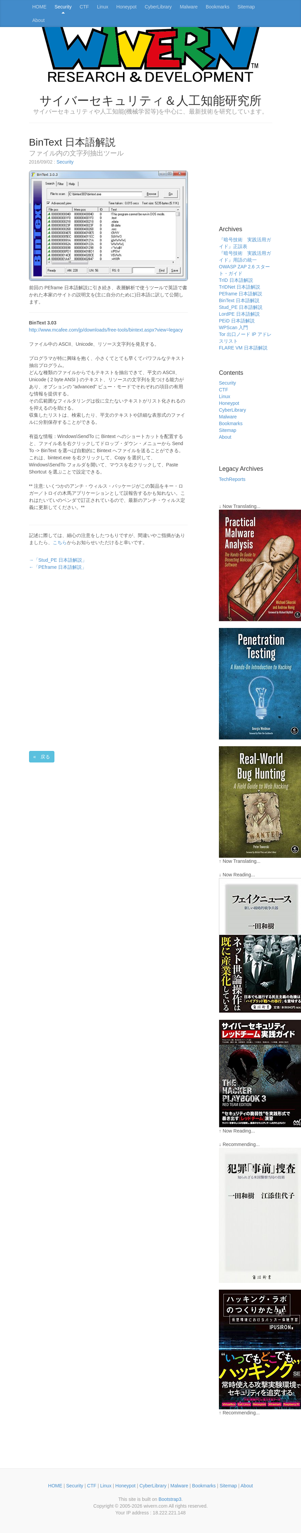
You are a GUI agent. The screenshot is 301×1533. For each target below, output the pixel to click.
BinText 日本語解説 (239, 300)
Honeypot (126, 6)
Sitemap (246, 6)
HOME (39, 6)
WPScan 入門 (233, 327)
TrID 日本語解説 (236, 280)
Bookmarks (217, 6)
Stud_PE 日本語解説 (240, 307)
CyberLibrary (158, 6)
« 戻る (41, 756)
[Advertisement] (71, 620)
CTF (84, 6)
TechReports (232, 479)
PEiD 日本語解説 (237, 320)
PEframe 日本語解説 (240, 293)
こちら (60, 542)
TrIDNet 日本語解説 (239, 287)
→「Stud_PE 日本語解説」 (58, 560)
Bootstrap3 (169, 1499)
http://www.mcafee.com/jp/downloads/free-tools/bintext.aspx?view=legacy (106, 330)
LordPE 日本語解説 (239, 314)
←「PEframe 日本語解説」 (57, 567)
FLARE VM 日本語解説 (243, 347)
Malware (189, 6)
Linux (102, 6)
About (38, 20)
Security (63, 6)
